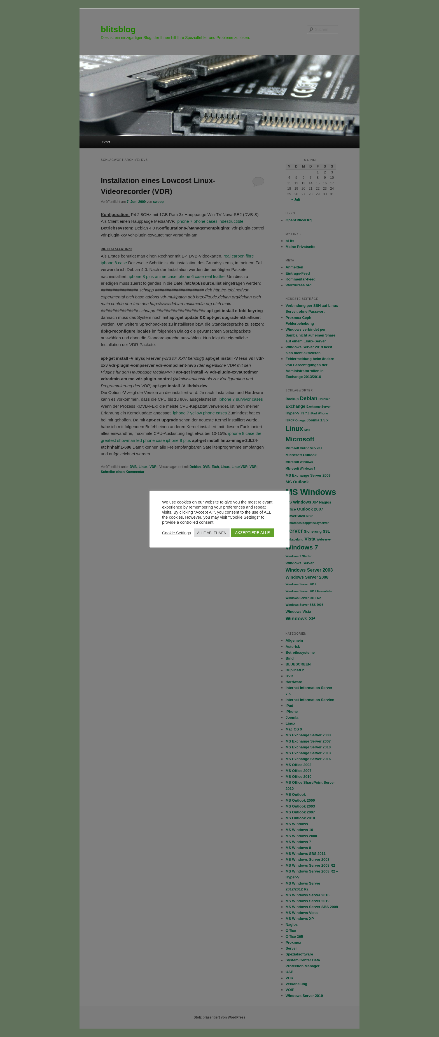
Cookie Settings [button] (176, 533)
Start (106, 142)
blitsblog (118, 29)
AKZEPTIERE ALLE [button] (252, 532)
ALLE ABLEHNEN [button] (211, 533)
